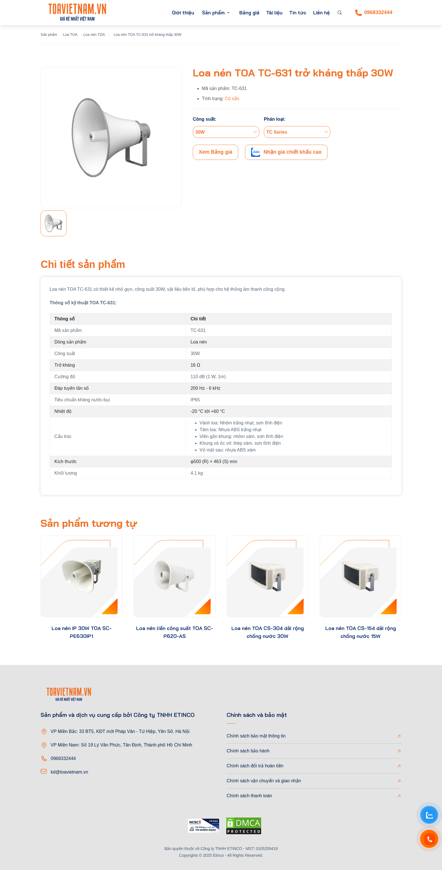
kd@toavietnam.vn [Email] (69, 772)
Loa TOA (70, 34)
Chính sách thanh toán (249, 795)
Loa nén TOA (94, 34)
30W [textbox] (200, 132)
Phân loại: (275, 119)
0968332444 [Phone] (373, 12)
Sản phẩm (213, 13)
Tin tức (297, 13)
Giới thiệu (183, 13)
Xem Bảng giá (215, 152)
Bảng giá (249, 13)
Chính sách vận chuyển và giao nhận (264, 780)
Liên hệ (321, 13)
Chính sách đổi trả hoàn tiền (255, 765)
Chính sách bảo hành (248, 750)
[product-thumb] (81, 576)
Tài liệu (274, 13)
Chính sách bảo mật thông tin (256, 736)
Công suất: (204, 119)
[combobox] (226, 132)
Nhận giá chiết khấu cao (286, 152)
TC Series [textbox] (276, 132)
